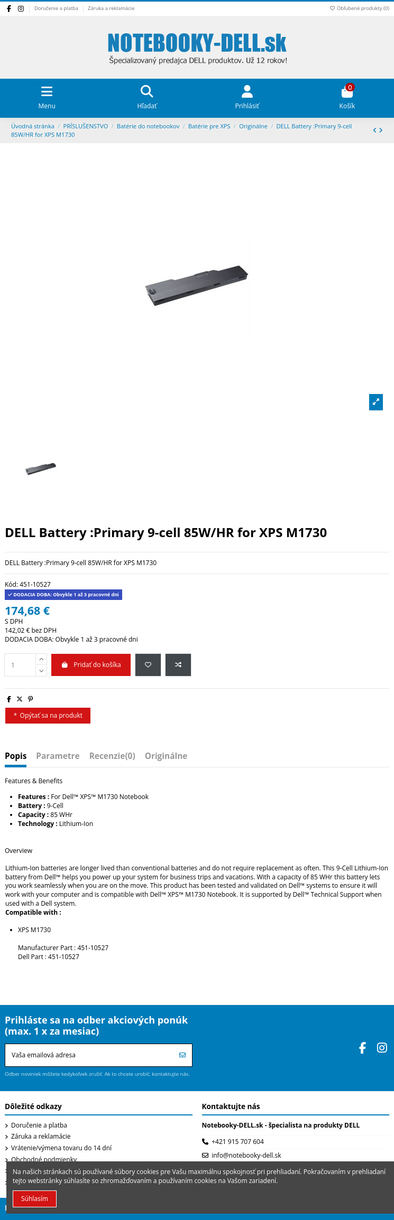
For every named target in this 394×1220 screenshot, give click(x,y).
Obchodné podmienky (44, 1160)
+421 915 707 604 (238, 1141)
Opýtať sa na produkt (48, 715)
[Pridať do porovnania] (178, 665)
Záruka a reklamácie (111, 8)
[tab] (112, 758)
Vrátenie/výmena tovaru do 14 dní (61, 1148)
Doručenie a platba (57, 8)
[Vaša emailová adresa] (89, 1055)
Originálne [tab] (166, 757)
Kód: (11, 584)
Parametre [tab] (57, 757)
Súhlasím (34, 1198)
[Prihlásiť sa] (182, 1055)
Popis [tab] (15, 757)
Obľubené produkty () (359, 8)
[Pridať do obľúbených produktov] (148, 665)
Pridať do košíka (91, 664)
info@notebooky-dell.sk (246, 1155)
